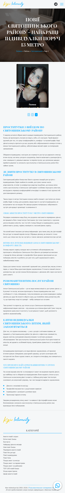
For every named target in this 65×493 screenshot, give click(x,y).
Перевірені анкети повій (12, 450)
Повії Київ (7, 458)
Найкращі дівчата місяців (12, 444)
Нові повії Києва (9, 447)
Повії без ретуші (9, 452)
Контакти (6, 442)
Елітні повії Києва (9, 439)
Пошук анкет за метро (11, 460)
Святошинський (36, 51)
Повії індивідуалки (10, 455)
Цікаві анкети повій (10, 474)
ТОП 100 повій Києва (11, 468)
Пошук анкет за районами (12, 466)
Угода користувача (10, 471)
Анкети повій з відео (10, 436)
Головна (19, 51)
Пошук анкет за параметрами (14, 463)
